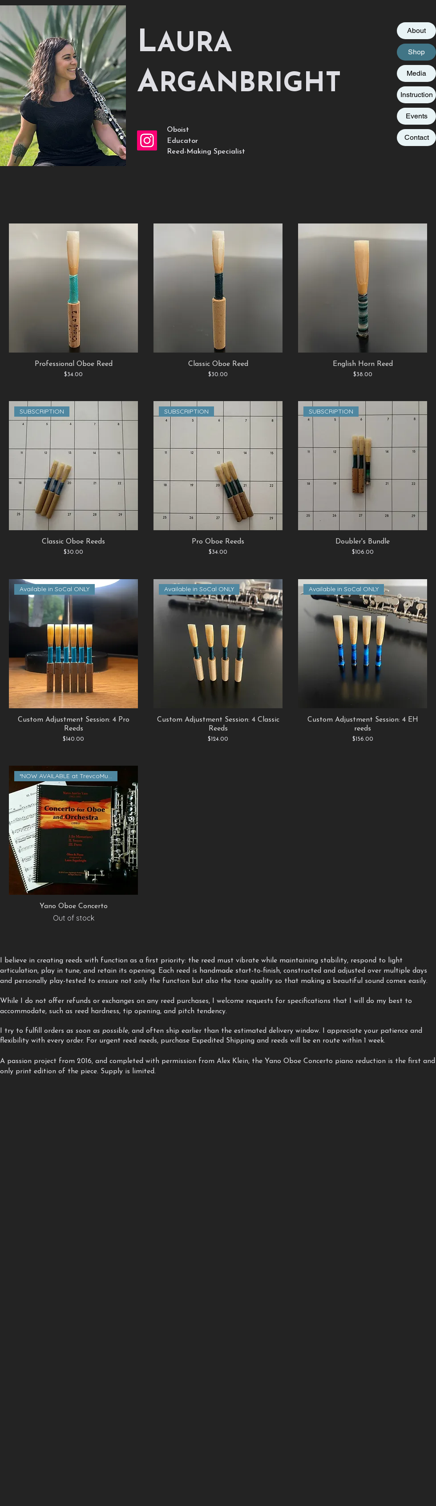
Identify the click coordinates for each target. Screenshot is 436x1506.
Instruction (416, 94)
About (416, 30)
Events (417, 116)
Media (416, 73)
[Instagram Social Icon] (147, 140)
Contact (416, 137)
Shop (416, 52)
